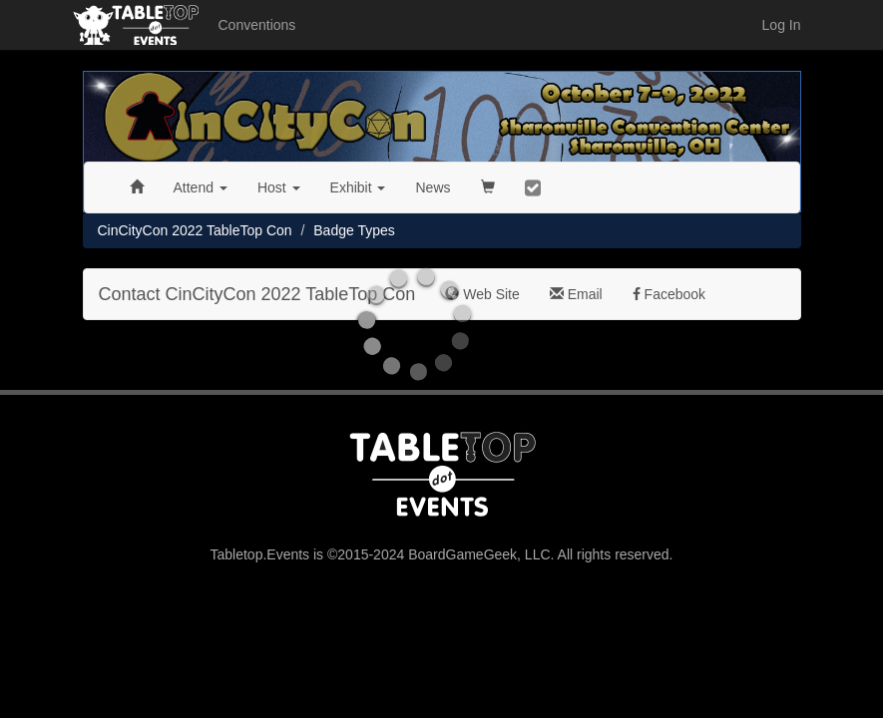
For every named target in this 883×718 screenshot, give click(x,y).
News (432, 187)
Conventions (257, 25)
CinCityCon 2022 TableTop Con (195, 230)
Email (576, 294)
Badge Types (353, 230)
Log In (781, 25)
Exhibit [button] (358, 187)
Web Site (482, 294)
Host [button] (278, 187)
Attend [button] (200, 187)
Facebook (669, 294)
